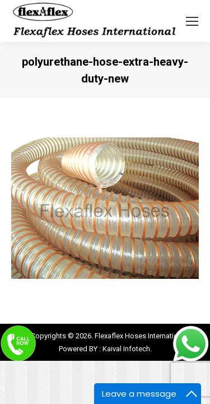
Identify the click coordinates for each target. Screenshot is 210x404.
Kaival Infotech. (127, 349)
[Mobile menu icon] (192, 21)
